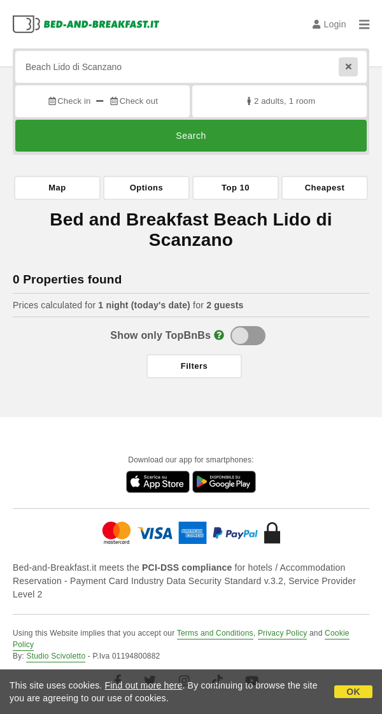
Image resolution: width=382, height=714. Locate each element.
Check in (68, 101)
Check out (133, 101)
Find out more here (144, 685)
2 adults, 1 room (280, 101)
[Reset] (348, 66)
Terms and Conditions (215, 633)
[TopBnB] (247, 335)
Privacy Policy (282, 633)
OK (353, 692)
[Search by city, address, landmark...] (191, 67)
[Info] (219, 335)
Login (329, 24)
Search (191, 136)
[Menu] (364, 24)
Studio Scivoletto (55, 656)
